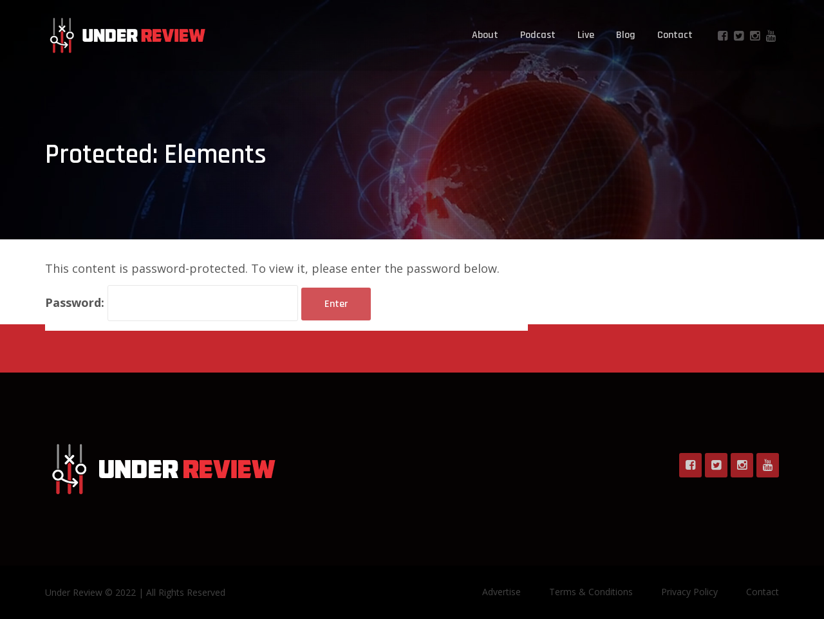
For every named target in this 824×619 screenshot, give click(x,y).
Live (585, 35)
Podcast (538, 35)
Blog (625, 35)
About (485, 35)
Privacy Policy (689, 592)
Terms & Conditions (591, 592)
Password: (171, 303)
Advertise (501, 592)
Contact (675, 35)
